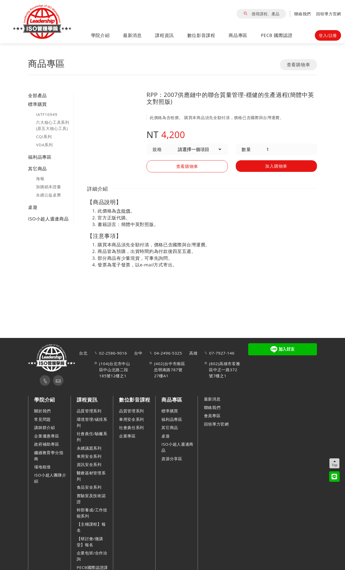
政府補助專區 (46, 444)
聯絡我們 (302, 13)
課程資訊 (164, 35)
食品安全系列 (89, 487)
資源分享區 (171, 458)
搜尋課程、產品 (261, 13)
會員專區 (212, 415)
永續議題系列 (89, 448)
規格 (157, 149)
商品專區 (238, 35)
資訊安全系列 (89, 464)
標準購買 (37, 104)
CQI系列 (44, 136)
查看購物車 (298, 65)
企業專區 (127, 436)
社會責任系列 (131, 427)
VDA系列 (44, 144)
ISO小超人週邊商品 (48, 219)
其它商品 (37, 169)
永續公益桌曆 (48, 194)
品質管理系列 (89, 411)
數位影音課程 (201, 35)
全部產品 (37, 95)
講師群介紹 (44, 427)
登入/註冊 (328, 35)
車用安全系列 (89, 456)
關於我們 (42, 411)
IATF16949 (46, 114)
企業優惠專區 (46, 436)
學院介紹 (100, 35)
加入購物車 (276, 166)
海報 (40, 178)
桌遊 (32, 207)
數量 (246, 149)
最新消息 (132, 35)
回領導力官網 (328, 13)
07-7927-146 (221, 353)
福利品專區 (40, 157)
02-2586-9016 (113, 353)
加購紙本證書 (48, 186)
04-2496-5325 (168, 353)
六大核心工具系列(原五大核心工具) (52, 125)
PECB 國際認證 (277, 35)
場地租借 (42, 466)
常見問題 (42, 419)
